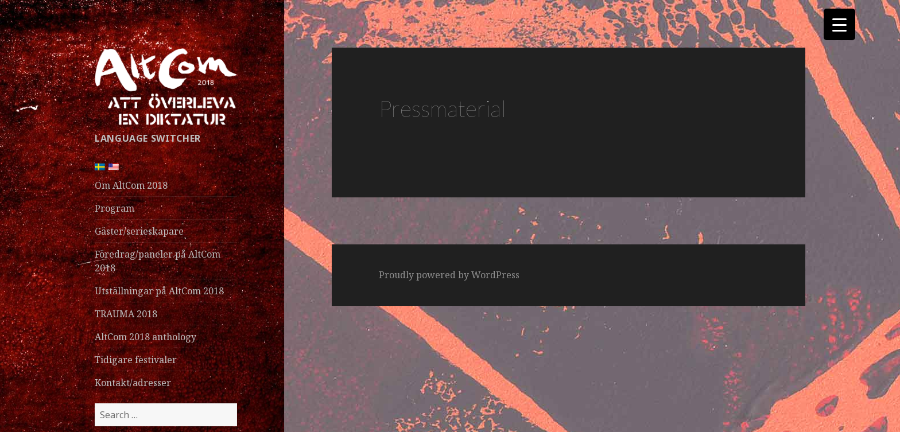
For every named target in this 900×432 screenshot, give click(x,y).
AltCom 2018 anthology (145, 336)
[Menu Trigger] (839, 24)
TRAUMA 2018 (126, 314)
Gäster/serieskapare (139, 231)
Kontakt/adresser (133, 382)
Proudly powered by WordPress (449, 274)
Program (114, 208)
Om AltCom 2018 (131, 185)
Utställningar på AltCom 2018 (159, 291)
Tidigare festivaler (136, 359)
